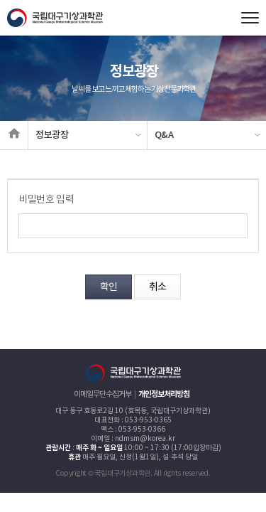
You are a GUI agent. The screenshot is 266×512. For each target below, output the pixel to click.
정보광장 (52, 135)
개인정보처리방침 (163, 394)
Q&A (164, 135)
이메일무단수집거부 (102, 394)
